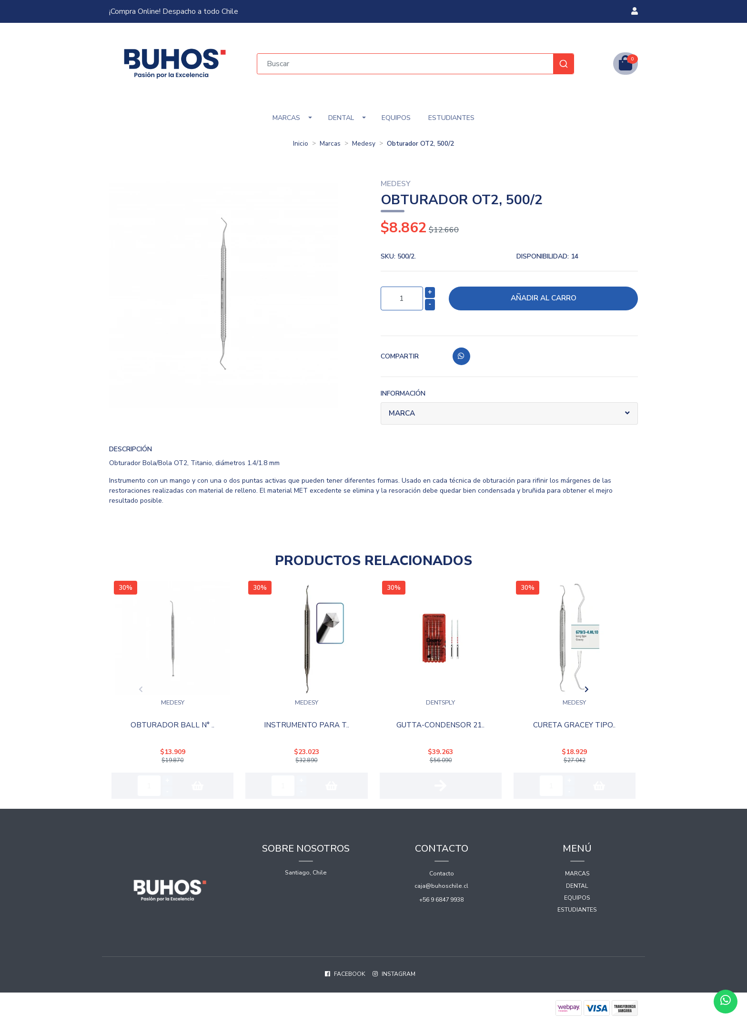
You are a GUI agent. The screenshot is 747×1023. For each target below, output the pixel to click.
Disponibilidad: (547, 256)
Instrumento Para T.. (306, 723)
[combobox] (415, 63)
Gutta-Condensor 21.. (440, 723)
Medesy (363, 143)
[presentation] (98, 687)
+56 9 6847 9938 (441, 896)
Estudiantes (451, 117)
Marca (403, 413)
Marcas (286, 117)
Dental (341, 117)
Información (403, 393)
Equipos (396, 117)
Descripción (130, 449)
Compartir (400, 356)
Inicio (300, 143)
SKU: (398, 256)
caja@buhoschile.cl (441, 882)
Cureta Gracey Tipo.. (574, 723)
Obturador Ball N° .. (172, 723)
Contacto (441, 870)
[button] (634, 11)
